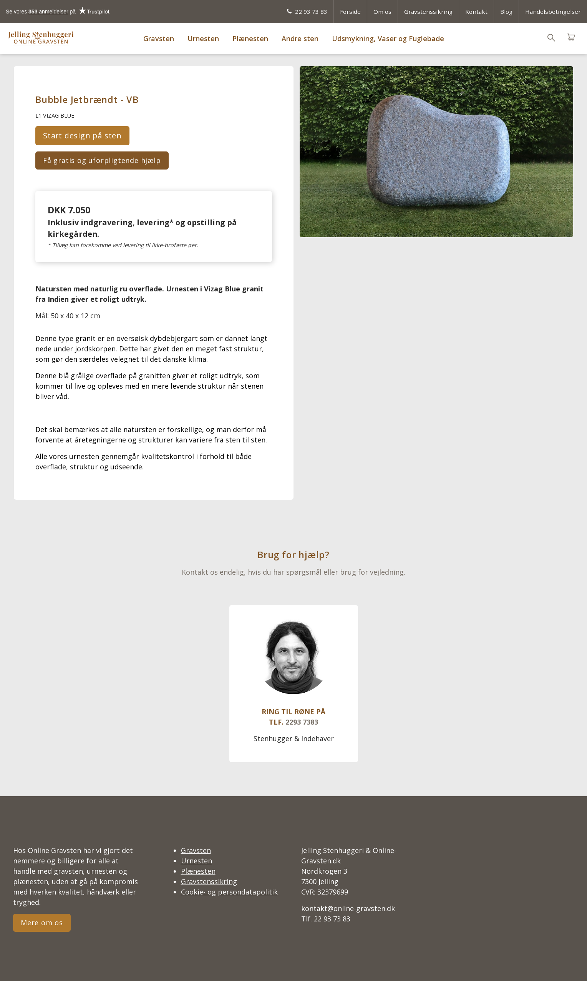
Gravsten (158, 38)
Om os (382, 11)
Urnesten (203, 38)
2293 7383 (301, 722)
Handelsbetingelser (553, 11)
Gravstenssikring (428, 11)
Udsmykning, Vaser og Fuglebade (388, 38)
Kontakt (476, 11)
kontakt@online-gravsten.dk (348, 908)
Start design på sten (82, 135)
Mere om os (42, 922)
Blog (506, 11)
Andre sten (300, 38)
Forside (350, 11)
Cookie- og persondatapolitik (229, 891)
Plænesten (250, 38)
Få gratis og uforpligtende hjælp (102, 160)
